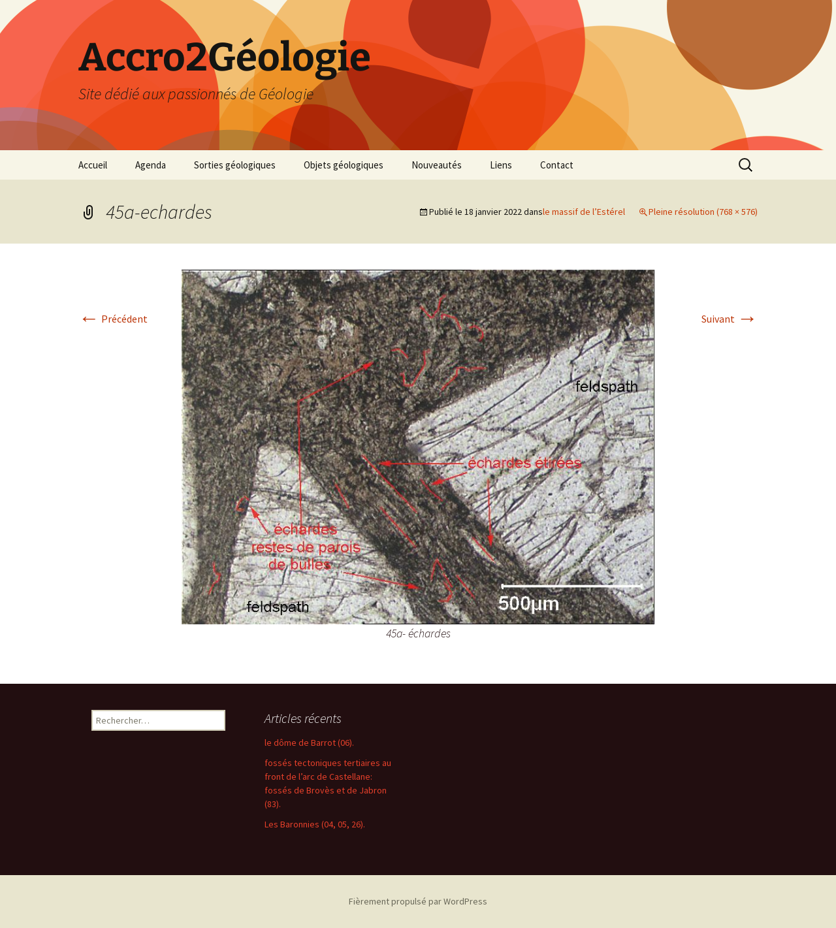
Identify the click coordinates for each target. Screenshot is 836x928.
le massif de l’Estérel (584, 211)
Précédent (113, 318)
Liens (501, 165)
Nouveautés (436, 165)
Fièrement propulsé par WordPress (418, 901)
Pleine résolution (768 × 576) (703, 211)
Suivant (729, 318)
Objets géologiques (343, 165)
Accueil (92, 165)
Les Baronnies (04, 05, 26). (315, 824)
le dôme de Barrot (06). (309, 742)
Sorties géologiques (235, 165)
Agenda (150, 165)
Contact (556, 165)
